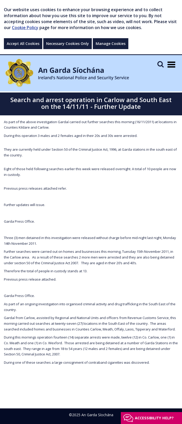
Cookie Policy (25, 27)
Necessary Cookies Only (67, 43)
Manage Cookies (110, 43)
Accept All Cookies (23, 43)
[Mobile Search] (160, 64)
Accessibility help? (154, 417)
